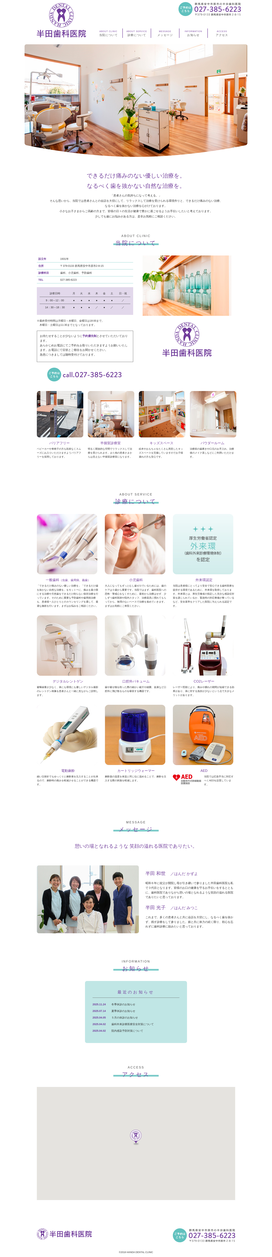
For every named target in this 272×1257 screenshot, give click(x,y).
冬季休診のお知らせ (123, 1004)
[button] (136, 1137)
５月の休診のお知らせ (124, 1017)
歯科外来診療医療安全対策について (132, 1024)
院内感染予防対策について (127, 1030)
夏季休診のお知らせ (123, 1010)
